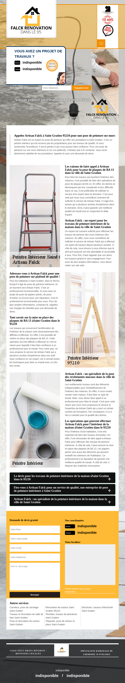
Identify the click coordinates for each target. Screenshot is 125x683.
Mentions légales (28, 653)
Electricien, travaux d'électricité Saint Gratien (97, 609)
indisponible (87, 526)
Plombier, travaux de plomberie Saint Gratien (61, 616)
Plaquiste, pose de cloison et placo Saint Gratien (60, 623)
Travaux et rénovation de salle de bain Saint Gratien (26, 616)
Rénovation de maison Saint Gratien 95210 (60, 609)
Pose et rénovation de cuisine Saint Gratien (25, 623)
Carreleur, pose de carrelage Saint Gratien (24, 609)
